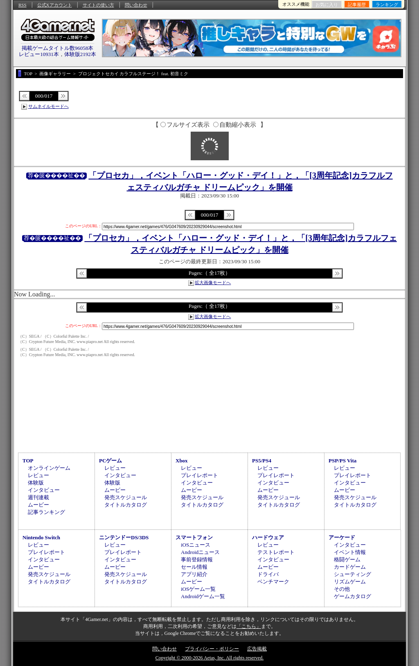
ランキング (387, 4)
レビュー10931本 (39, 54)
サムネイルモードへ (48, 106)
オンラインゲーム (49, 468)
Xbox (182, 460)
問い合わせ (136, 4)
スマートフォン (194, 537)
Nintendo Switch (41, 537)
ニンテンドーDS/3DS (124, 537)
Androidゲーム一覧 (203, 596)
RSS (22, 4)
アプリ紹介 (194, 574)
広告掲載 (257, 649)
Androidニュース (200, 552)
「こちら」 (249, 626)
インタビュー (44, 490)
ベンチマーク (273, 582)
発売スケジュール (125, 497)
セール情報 (194, 567)
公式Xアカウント (54, 4)
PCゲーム (110, 460)
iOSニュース (195, 545)
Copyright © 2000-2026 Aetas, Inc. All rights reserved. (209, 658)
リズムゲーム (350, 582)
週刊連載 (38, 497)
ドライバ (268, 574)
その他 (342, 589)
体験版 (36, 483)
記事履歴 (357, 4)
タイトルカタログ (125, 505)
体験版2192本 (80, 54)
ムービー (38, 505)
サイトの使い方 (98, 4)
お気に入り (326, 4)
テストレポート (276, 552)
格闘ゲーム (347, 559)
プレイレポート (199, 475)
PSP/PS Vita (342, 460)
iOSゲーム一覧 (198, 589)
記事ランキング (46, 512)
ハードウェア (268, 537)
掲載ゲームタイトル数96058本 (58, 48)
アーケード (342, 537)
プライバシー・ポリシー (212, 649)
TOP (28, 460)
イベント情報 (350, 552)
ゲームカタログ (352, 596)
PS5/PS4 (261, 460)
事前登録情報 (197, 559)
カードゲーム (350, 567)
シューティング (352, 574)
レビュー (38, 475)
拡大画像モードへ (213, 282)
